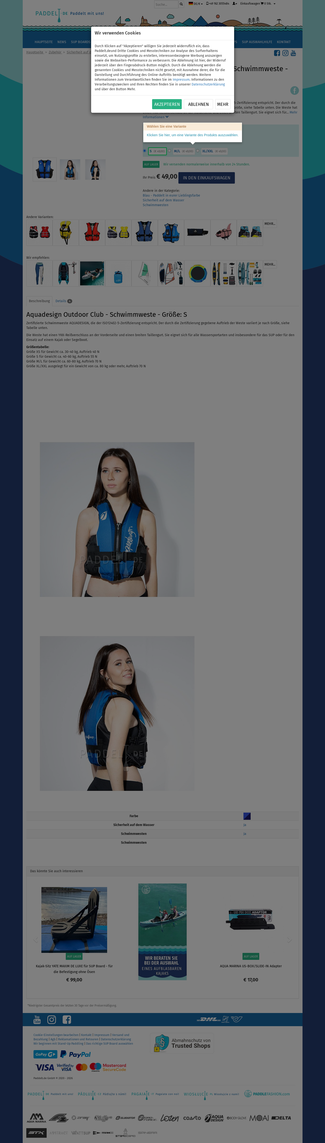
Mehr (222, 104)
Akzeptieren (167, 104)
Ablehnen (198, 104)
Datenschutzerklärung (208, 84)
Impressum (181, 80)
